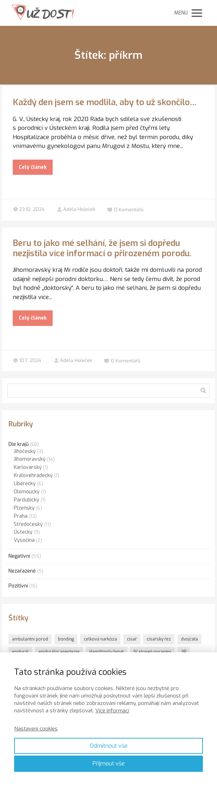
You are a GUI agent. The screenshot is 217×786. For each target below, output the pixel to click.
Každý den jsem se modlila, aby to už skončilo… (105, 102)
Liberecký (25, 483)
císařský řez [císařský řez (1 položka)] (159, 639)
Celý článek (33, 167)
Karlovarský (28, 467)
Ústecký (23, 532)
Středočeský (28, 524)
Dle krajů (18, 444)
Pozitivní (18, 586)
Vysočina (24, 540)
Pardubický (26, 500)
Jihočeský (25, 451)
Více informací (112, 710)
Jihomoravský (30, 459)
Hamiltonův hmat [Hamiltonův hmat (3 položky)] (106, 652)
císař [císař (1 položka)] (132, 639)
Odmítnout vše (109, 746)
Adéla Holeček (76, 209)
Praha (21, 516)
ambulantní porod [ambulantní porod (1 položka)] (30, 639)
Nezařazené (22, 571)
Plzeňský (24, 508)
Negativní (19, 556)
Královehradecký (33, 475)
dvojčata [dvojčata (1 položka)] (189, 639)
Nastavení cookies (36, 728)
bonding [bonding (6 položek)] (66, 639)
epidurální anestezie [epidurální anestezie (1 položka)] (59, 652)
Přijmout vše (109, 763)
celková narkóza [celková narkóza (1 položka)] (100, 639)
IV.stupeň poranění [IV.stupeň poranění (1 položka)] (152, 652)
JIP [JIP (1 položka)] (183, 652)
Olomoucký (27, 491)
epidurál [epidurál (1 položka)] (20, 652)
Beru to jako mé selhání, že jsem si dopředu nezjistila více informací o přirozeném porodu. (102, 248)
